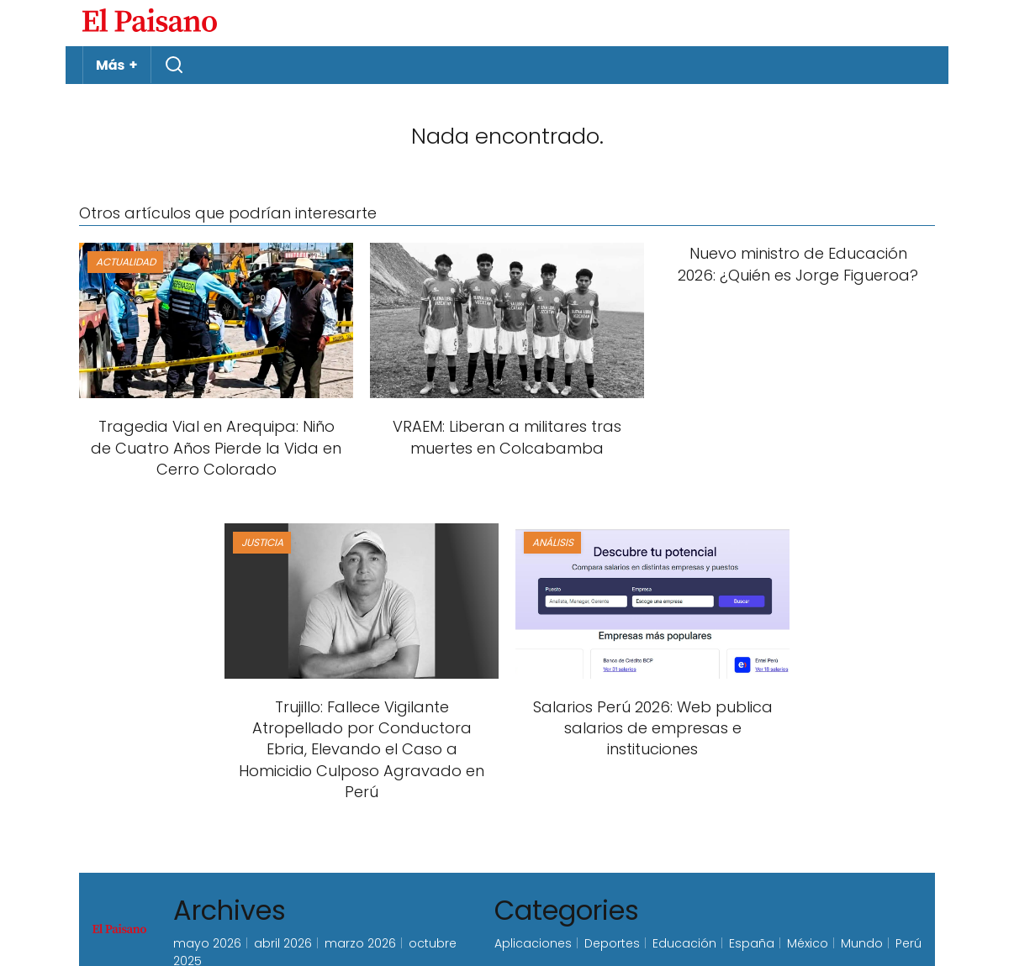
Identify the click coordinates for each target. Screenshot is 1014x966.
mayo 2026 (207, 943)
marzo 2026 (360, 943)
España (751, 943)
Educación (684, 943)
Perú (908, 943)
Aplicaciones (533, 943)
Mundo (862, 943)
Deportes (612, 943)
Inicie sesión (894, 22)
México (807, 943)
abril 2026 (283, 943)
